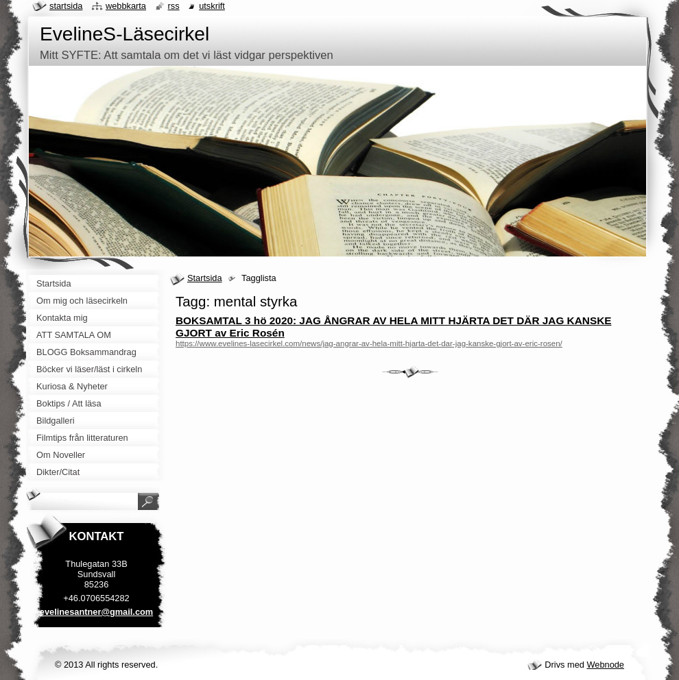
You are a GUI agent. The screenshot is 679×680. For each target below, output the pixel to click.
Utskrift (212, 6)
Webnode (605, 664)
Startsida (204, 278)
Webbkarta (126, 6)
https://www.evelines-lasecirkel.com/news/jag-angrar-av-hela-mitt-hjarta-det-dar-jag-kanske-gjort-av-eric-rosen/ (369, 343)
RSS (174, 6)
